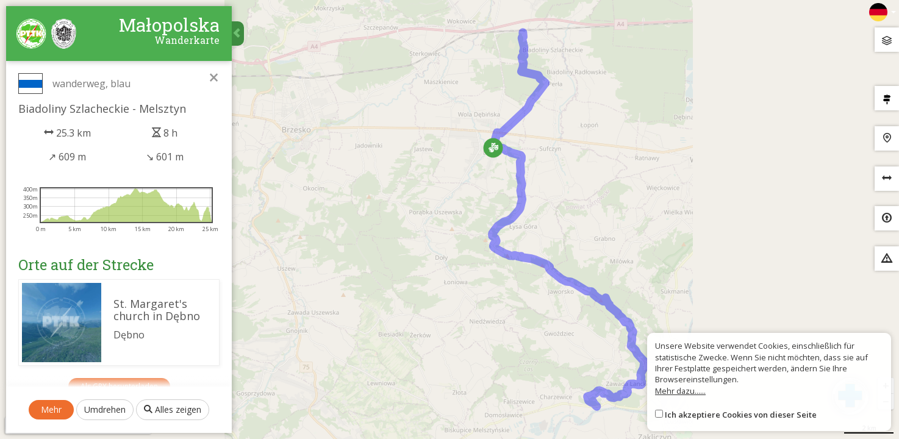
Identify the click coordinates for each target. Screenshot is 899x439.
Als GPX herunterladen (119, 386)
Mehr (51, 409)
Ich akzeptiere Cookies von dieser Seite (741, 414)
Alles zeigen (172, 409)
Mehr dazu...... (680, 390)
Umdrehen (105, 409)
